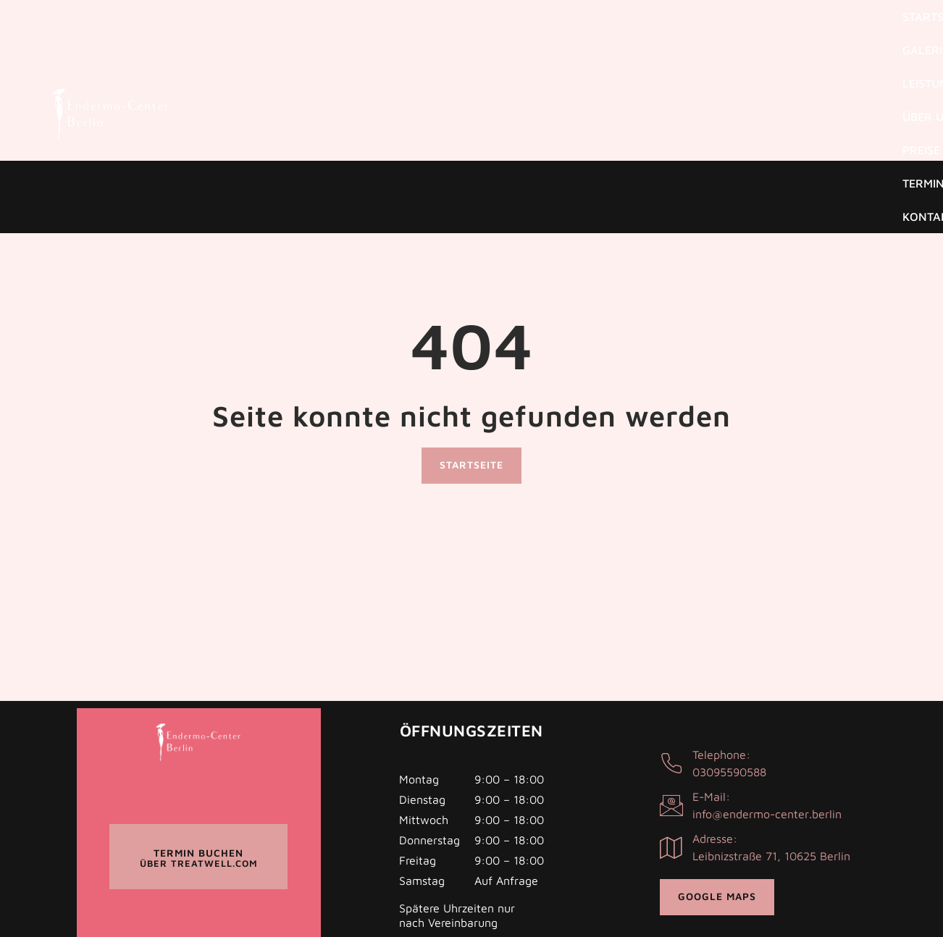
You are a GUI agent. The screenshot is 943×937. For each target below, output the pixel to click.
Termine (782, 36)
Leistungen (564, 36)
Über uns (649, 36)
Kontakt (855, 36)
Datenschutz (436, 874)
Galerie (485, 36)
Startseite (408, 36)
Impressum (511, 874)
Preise (718, 36)
